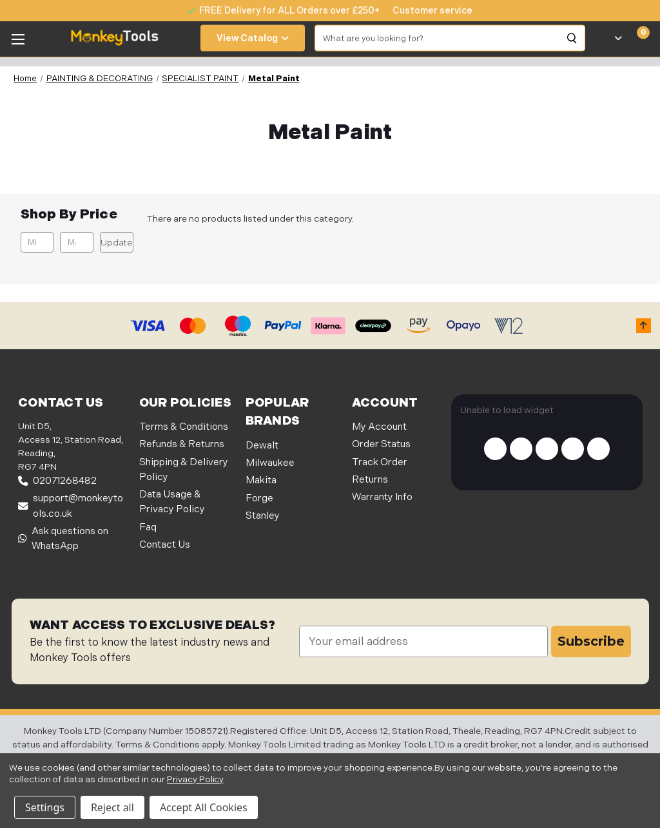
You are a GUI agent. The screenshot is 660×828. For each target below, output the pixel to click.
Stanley (263, 516)
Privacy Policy (195, 779)
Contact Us (164, 545)
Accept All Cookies (204, 807)
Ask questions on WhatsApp (63, 538)
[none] (426, 10)
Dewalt (262, 445)
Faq (148, 527)
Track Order (379, 462)
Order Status (381, 444)
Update (117, 242)
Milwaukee (270, 463)
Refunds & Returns (181, 444)
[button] (643, 325)
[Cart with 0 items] (635, 38)
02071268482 (57, 481)
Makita (261, 480)
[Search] (572, 38)
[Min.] (37, 242)
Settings (44, 807)
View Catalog (253, 38)
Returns (370, 480)
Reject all (112, 807)
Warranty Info (382, 497)
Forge (259, 498)
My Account (379, 427)
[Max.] (76, 242)
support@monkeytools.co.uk (70, 505)
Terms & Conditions (183, 427)
